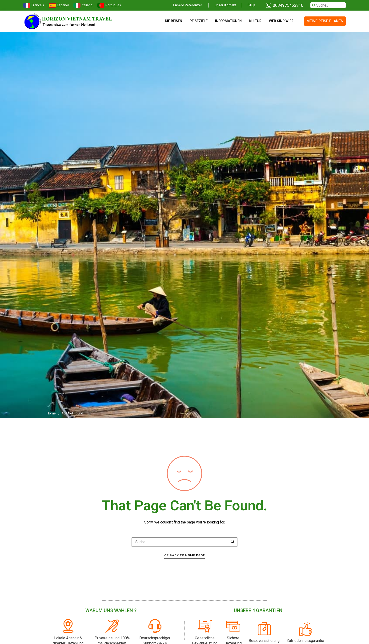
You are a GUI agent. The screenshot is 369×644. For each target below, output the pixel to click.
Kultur (255, 21)
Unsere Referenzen (188, 5)
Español (59, 5)
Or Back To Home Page (184, 555)
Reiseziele (199, 21)
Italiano (82, 5)
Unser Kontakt (225, 5)
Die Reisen (173, 21)
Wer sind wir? (281, 21)
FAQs (252, 5)
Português (109, 5)
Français (33, 5)
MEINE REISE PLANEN (324, 21)
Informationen (228, 21)
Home (51, 413)
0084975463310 (288, 5)
